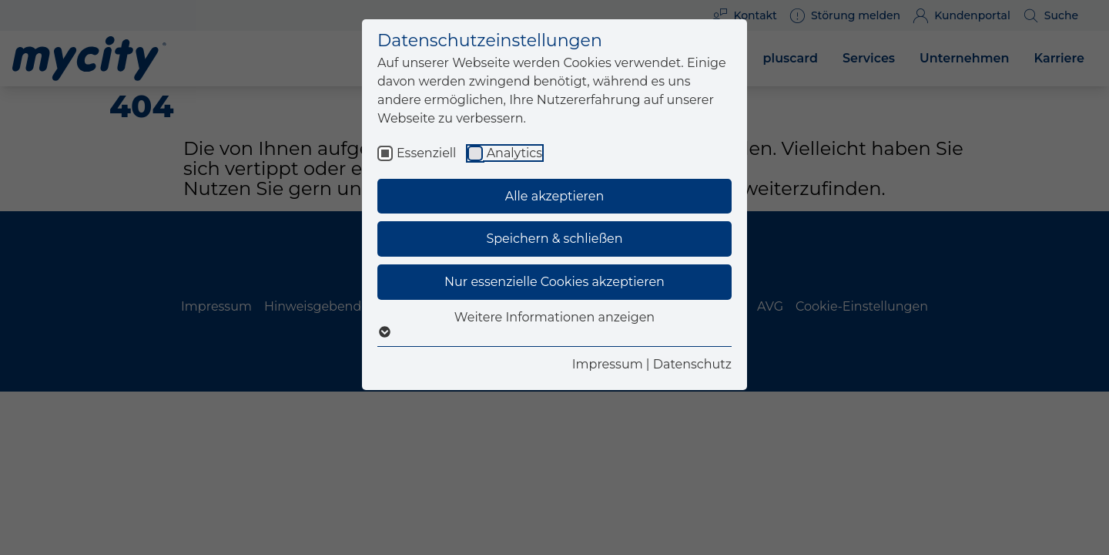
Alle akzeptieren (554, 196)
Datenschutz (692, 364)
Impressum (607, 364)
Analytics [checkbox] (514, 153)
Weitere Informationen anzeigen (554, 324)
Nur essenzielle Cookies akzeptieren (554, 281)
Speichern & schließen (554, 238)
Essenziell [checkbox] (426, 153)
